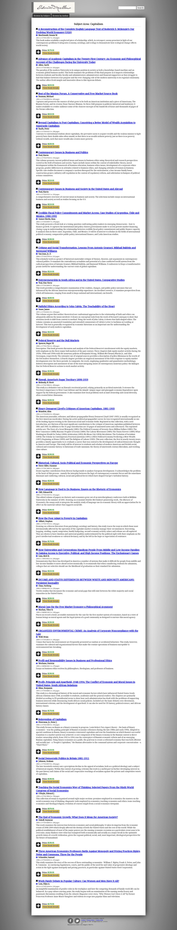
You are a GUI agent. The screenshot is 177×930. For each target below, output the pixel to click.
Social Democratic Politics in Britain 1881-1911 (63, 758)
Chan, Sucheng (43, 586)
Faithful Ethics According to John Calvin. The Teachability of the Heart (76, 306)
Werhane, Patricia (45, 663)
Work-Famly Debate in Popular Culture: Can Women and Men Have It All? (78, 881)
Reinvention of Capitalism (52, 719)
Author (60, 16)
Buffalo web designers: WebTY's (84, 924)
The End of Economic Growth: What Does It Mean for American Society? (78, 817)
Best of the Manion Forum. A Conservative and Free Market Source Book (78, 93)
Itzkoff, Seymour (44, 820)
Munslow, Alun (43, 411)
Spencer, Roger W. (45, 343)
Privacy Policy (91, 920)
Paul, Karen (42, 155)
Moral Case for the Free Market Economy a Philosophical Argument (75, 606)
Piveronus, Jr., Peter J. (46, 722)
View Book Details (51, 53)
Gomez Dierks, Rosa (45, 219)
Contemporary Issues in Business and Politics (63, 152)
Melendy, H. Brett (45, 382)
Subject (42, 16)
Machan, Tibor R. (44, 609)
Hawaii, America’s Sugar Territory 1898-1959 (63, 379)
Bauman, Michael (45, 96)
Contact (83, 920)
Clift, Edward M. (44, 492)
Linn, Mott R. (42, 556)
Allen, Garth (42, 65)
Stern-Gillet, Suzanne (46, 465)
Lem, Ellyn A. (43, 884)
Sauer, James (42, 309)
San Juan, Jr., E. (43, 254)
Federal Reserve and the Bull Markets (58, 340)
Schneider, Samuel (45, 857)
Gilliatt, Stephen (44, 521)
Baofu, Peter (42, 128)
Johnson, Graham (44, 761)
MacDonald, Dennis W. (47, 35)
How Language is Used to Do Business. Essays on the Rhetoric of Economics (79, 489)
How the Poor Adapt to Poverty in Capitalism (62, 518)
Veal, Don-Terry (44, 283)
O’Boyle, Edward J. (45, 793)
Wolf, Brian (42, 637)
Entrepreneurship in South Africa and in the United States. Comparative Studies (81, 279)
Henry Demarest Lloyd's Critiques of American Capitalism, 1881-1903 (76, 408)
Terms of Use (99, 920)
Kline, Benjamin (44, 688)
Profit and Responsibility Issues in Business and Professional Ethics (75, 660)
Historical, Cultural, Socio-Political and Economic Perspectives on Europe (78, 462)
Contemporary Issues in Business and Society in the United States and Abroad (80, 188)
